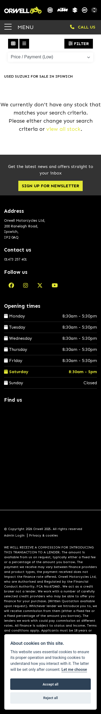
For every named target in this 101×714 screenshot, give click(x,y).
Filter (78, 43)
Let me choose (74, 669)
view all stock (63, 129)
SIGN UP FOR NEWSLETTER (50, 185)
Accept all (50, 684)
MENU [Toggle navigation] (19, 27)
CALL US (82, 27)
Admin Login (14, 535)
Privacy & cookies (43, 535)
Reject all (50, 698)
